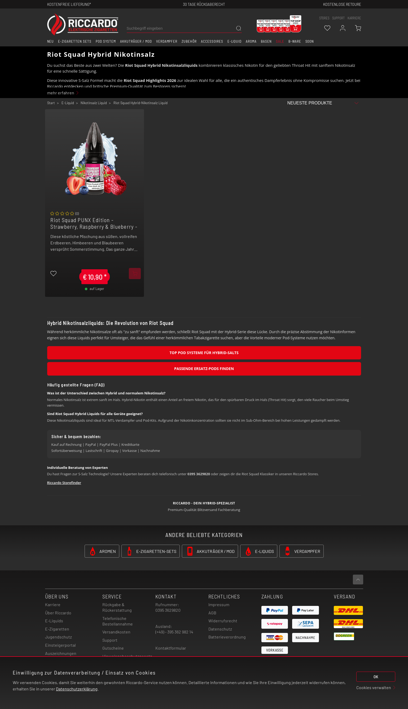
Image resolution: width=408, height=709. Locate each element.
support (338, 18)
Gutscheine (113, 647)
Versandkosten (116, 631)
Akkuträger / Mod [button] (136, 41)
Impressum (218, 604)
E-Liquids (54, 620)
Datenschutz (220, 628)
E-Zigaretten (57, 628)
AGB (212, 612)
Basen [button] (266, 41)
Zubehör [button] (189, 41)
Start (51, 103)
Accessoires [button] (212, 41)
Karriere (354, 18)
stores (324, 18)
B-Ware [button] (294, 41)
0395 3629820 (168, 610)
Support (109, 639)
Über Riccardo (58, 612)
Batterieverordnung (227, 636)
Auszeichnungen (60, 653)
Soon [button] (309, 41)
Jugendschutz (58, 636)
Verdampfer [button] (167, 41)
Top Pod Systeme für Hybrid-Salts (203, 352)
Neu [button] (50, 41)
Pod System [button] (106, 41)
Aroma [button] (251, 41)
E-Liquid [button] (234, 41)
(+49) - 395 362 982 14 (174, 631)
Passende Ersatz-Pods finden (204, 368)
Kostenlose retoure (342, 4)
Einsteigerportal (60, 645)
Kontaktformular (170, 647)
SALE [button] (280, 41)
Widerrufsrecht (222, 620)
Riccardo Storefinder (64, 482)
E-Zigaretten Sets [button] (74, 41)
